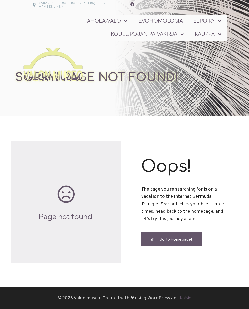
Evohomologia (160, 21)
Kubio (186, 298)
